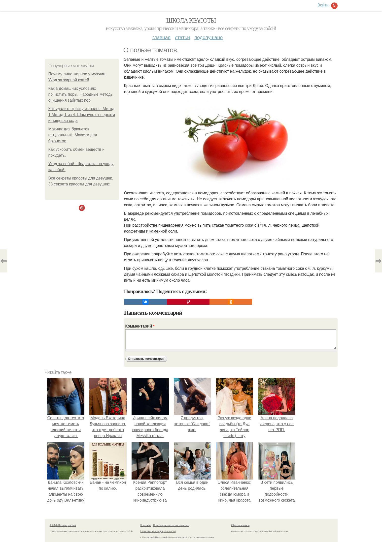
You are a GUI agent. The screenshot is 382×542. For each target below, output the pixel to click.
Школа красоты (191, 20)
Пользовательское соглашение (171, 525)
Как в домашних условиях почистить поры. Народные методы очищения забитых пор (81, 94)
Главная (161, 37)
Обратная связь (240, 525)
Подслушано (208, 37)
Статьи (182, 37)
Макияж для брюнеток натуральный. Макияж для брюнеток (72, 135)
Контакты (145, 525)
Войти (323, 5)
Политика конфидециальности (158, 531)
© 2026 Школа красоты (63, 525)
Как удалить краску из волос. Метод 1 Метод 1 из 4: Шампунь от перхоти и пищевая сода (81, 115)
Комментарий (140, 326)
